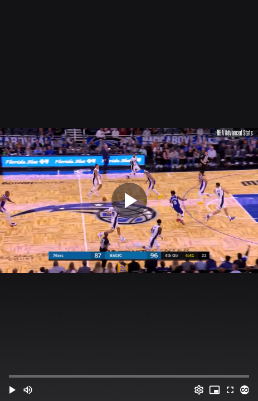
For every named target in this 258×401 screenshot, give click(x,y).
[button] (12, 390)
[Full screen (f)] (230, 390)
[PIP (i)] (214, 390)
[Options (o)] (199, 390)
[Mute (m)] (28, 390)
